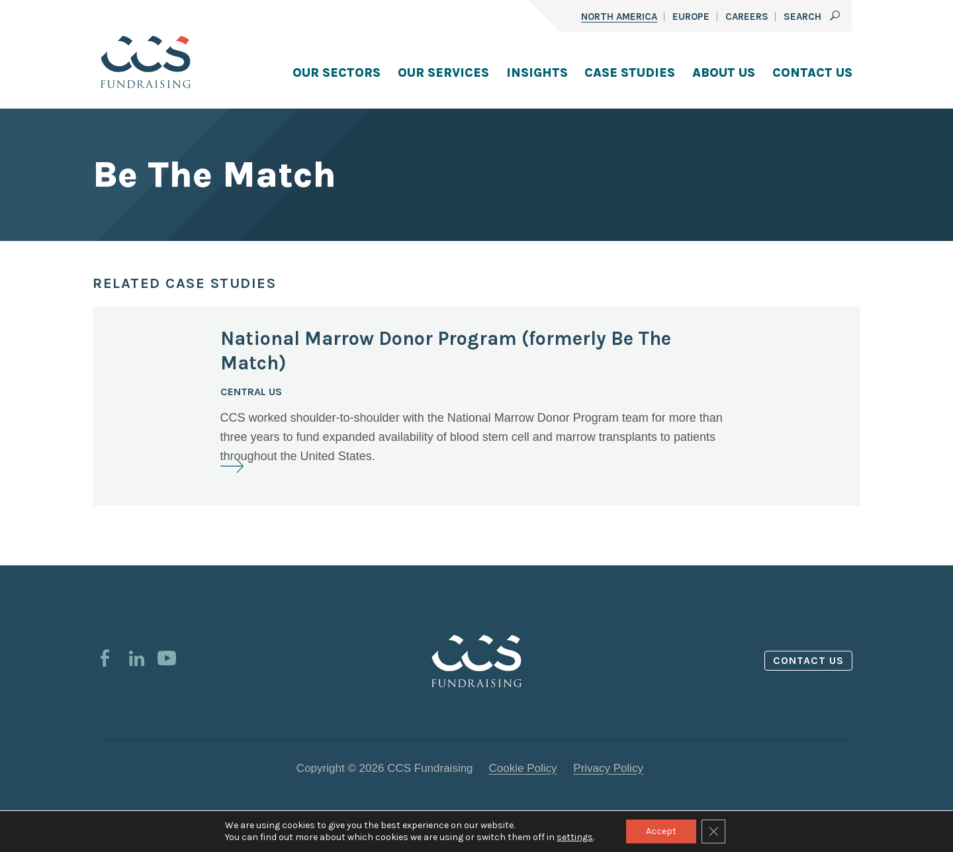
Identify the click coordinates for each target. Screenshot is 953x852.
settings (575, 837)
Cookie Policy (523, 768)
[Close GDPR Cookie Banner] (713, 831)
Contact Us (812, 73)
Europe (690, 17)
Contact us (808, 660)
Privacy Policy (608, 768)
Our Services (443, 73)
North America (619, 17)
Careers (746, 17)
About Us (723, 73)
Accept (661, 831)
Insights (537, 73)
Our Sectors (337, 73)
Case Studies (629, 73)
